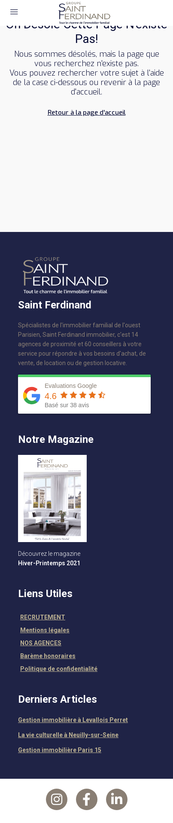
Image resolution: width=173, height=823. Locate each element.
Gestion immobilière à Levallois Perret (73, 719)
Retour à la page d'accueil (87, 112)
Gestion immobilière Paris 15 (59, 750)
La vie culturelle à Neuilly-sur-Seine (68, 735)
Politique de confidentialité (58, 668)
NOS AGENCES (40, 643)
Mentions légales (45, 630)
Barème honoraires (48, 655)
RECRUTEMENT (42, 617)
